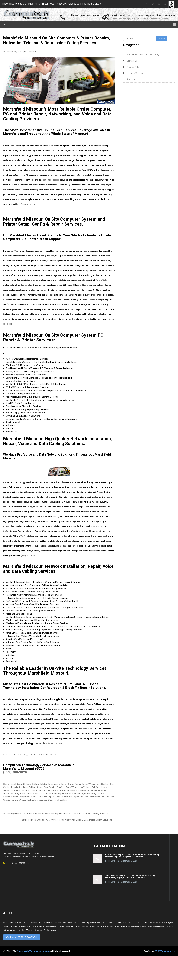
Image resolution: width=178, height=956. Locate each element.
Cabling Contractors (50, 784)
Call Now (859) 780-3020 (21, 937)
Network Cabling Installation (65, 790)
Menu (4, 24)
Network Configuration (14, 793)
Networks (102, 793)
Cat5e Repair (74, 784)
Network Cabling (11, 790)
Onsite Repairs (10, 799)
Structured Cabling (57, 799)
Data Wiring (72, 787)
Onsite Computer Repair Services (71, 796)
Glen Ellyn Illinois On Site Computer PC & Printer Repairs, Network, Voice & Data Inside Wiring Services (55, 813)
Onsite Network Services (101, 796)
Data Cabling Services (54, 787)
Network (104, 787)
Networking (90, 793)
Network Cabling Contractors (35, 790)
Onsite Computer (20, 796)
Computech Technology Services (33, 951)
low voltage (75, 487)
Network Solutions (74, 793)
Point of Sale (101, 280)
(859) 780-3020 (28, 204)
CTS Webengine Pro (164, 951)
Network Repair (56, 793)
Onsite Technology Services (33, 799)
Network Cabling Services (93, 790)
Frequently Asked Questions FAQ (142, 54)
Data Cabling (102, 784)
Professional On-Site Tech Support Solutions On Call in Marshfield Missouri (32, 755)
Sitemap (130, 79)
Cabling (35, 784)
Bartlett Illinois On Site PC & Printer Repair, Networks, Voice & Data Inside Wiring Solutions (68, 819)
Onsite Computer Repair (41, 796)
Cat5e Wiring (88, 784)
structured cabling (51, 180)
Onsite (6, 796)
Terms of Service (134, 73)
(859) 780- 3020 (28, 555)
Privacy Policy (133, 67)
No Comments (31, 51)
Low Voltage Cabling (89, 787)
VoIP (22, 536)
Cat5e (6, 531)
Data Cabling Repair (33, 787)
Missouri (52, 151)
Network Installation (37, 793)
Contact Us (132, 61)
